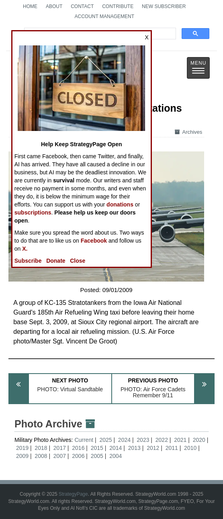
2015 (97, 448)
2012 (153, 448)
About (54, 6)
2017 (59, 448)
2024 (124, 440)
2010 (190, 448)
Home (30, 6)
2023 (143, 440)
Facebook (94, 240)
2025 (105, 440)
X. (24, 248)
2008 (41, 456)
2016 (78, 448)
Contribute (117, 6)
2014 (115, 448)
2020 (199, 440)
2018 (41, 448)
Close (77, 260)
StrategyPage (73, 494)
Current (84, 440)
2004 (115, 456)
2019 (22, 448)
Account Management (104, 16)
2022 (161, 440)
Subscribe (28, 260)
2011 (172, 448)
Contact (82, 6)
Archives (188, 132)
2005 (97, 456)
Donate (55, 260)
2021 (180, 440)
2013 (134, 448)
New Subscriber (164, 6)
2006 (78, 456)
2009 (22, 456)
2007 (59, 456)
